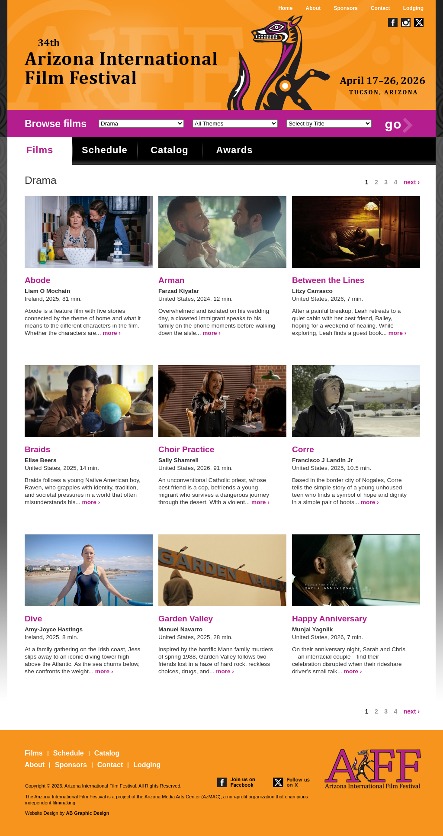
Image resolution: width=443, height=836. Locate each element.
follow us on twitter (292, 782)
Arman (171, 280)
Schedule (105, 150)
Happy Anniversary (329, 618)
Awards (234, 150)
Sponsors (345, 8)
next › (412, 182)
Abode (37, 280)
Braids (37, 449)
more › (112, 333)
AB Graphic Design (87, 813)
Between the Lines (328, 280)
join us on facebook (236, 782)
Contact (380, 8)
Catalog (170, 150)
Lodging (413, 8)
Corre (303, 449)
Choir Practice (186, 449)
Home (285, 8)
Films (39, 150)
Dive (33, 618)
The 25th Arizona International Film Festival (121, 61)
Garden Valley (185, 618)
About (313, 8)
